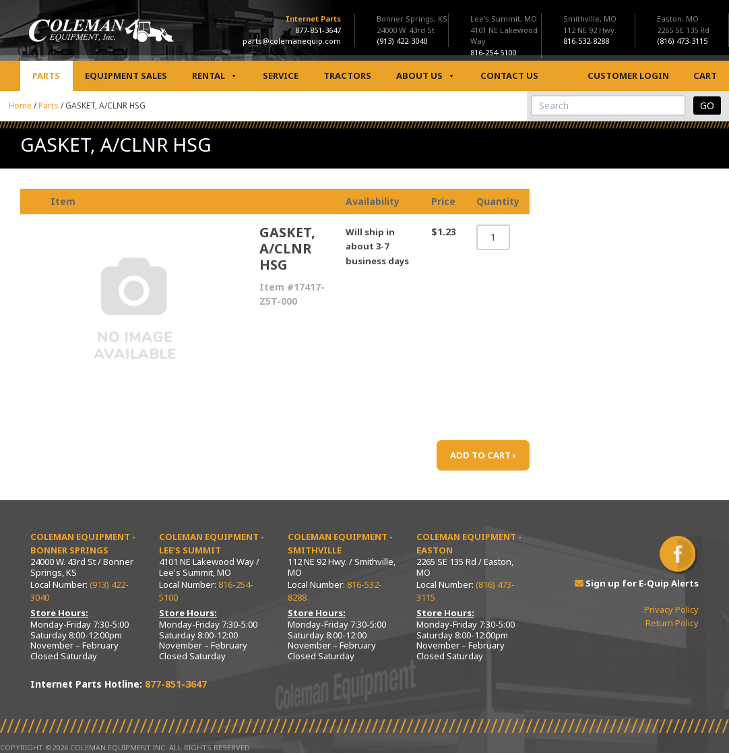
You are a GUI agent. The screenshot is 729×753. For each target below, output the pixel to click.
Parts (46, 75)
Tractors (347, 75)
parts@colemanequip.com (292, 41)
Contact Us (509, 75)
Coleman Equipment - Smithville (340, 543)
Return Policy (672, 623)
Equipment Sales (126, 75)
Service (280, 75)
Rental (215, 76)
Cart (705, 75)
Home (20, 105)
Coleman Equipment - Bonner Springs (82, 543)
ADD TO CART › (483, 455)
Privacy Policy (671, 609)
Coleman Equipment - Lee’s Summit (211, 543)
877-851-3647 (318, 30)
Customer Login (628, 75)
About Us (425, 76)
